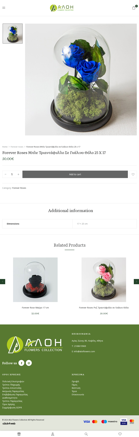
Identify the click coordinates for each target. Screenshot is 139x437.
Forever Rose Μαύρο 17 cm (35, 307)
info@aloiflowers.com (84, 351)
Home (5, 146)
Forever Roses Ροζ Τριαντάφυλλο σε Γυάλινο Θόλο (104, 307)
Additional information (70, 211)
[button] (133, 7)
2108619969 (80, 346)
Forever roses (17, 146)
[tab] (70, 211)
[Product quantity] (12, 174)
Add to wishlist (133, 174)
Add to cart (75, 174)
